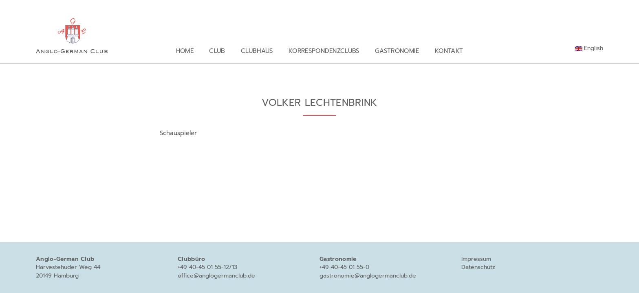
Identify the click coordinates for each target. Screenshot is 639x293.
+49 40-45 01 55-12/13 (207, 267)
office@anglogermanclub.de (216, 275)
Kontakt (449, 50)
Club (217, 50)
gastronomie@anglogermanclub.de (368, 275)
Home (185, 50)
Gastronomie (397, 50)
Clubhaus (257, 50)
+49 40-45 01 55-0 (344, 267)
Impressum (476, 259)
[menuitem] (589, 48)
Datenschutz (478, 267)
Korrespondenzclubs (324, 50)
